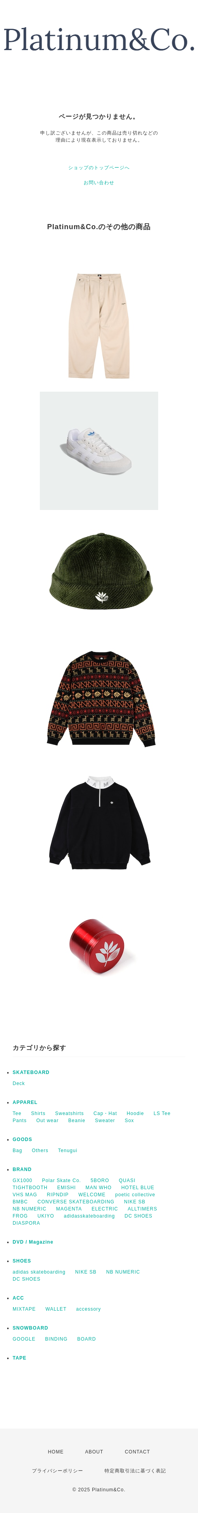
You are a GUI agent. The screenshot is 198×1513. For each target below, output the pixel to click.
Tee (17, 1113)
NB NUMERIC (30, 1209)
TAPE (19, 1358)
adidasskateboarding (89, 1216)
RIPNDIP (58, 1194)
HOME (56, 1452)
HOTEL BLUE (137, 1187)
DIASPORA (26, 1223)
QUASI (127, 1180)
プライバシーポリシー (57, 1471)
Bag (17, 1150)
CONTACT (137, 1452)
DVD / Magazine (33, 1242)
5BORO (100, 1180)
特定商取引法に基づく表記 (135, 1471)
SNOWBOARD (30, 1328)
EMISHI (66, 1187)
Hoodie (135, 1113)
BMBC (20, 1202)
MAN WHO (99, 1187)
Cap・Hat (105, 1113)
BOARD (86, 1339)
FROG (20, 1216)
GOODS (22, 1139)
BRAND (22, 1169)
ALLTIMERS (142, 1209)
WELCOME (92, 1194)
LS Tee (162, 1113)
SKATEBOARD (31, 1072)
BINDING (56, 1339)
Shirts (38, 1113)
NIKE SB (135, 1202)
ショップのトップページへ (99, 167)
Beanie (76, 1120)
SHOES (22, 1261)
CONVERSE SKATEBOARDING (75, 1202)
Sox (129, 1120)
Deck (19, 1083)
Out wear (47, 1120)
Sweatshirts (69, 1113)
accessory (88, 1309)
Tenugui (67, 1150)
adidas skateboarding (39, 1272)
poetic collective (135, 1194)
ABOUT (94, 1452)
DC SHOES (139, 1216)
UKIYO (45, 1216)
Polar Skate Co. (61, 1180)
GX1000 (22, 1180)
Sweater (105, 1120)
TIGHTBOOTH (30, 1187)
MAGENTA (69, 1209)
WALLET (56, 1309)
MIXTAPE (24, 1309)
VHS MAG (25, 1194)
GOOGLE (24, 1339)
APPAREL (25, 1102)
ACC (18, 1298)
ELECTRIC (105, 1209)
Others (40, 1150)
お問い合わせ (99, 182)
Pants (20, 1120)
